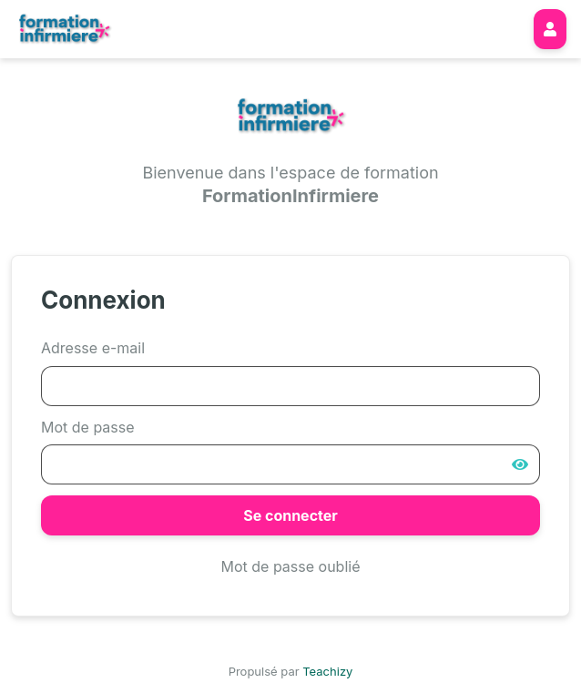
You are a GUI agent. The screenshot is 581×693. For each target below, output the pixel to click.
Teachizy (327, 671)
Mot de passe (88, 427)
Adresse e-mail (93, 348)
